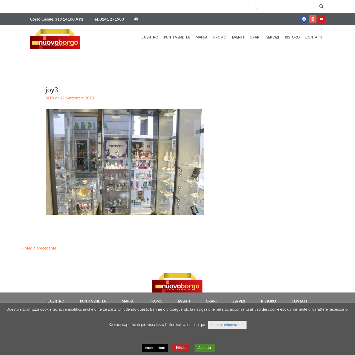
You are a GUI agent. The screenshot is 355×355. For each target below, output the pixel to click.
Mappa (201, 37)
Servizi (272, 37)
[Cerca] (321, 6)
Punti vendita (177, 37)
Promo (219, 37)
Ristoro (292, 37)
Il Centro (149, 37)
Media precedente (38, 248)
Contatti (313, 37)
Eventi (238, 37)
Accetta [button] (204, 348)
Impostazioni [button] (155, 348)
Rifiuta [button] (181, 348)
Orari (255, 37)
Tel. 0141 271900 (108, 19)
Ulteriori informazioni (227, 325)
